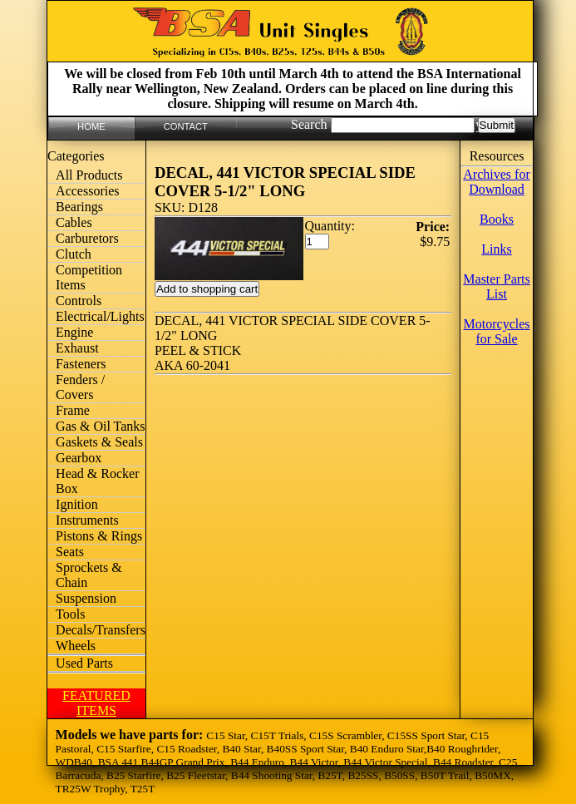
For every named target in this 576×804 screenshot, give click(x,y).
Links (496, 249)
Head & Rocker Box (97, 481)
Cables (74, 222)
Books (497, 219)
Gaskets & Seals (99, 442)
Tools (70, 614)
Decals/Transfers (100, 630)
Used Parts (84, 663)
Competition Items (89, 277)
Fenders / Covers (80, 387)
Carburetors (87, 238)
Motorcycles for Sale (497, 331)
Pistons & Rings (99, 536)
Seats (70, 552)
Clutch (73, 254)
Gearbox (78, 458)
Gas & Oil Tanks (100, 426)
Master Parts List (496, 286)
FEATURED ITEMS (96, 703)
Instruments (87, 520)
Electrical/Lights (100, 316)
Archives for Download (496, 181)
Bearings (79, 207)
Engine (74, 332)
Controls (78, 300)
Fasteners (81, 364)
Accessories (87, 191)
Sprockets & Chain (89, 574)
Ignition (77, 504)
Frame (73, 410)
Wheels (76, 646)
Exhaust (77, 348)
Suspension (86, 598)
